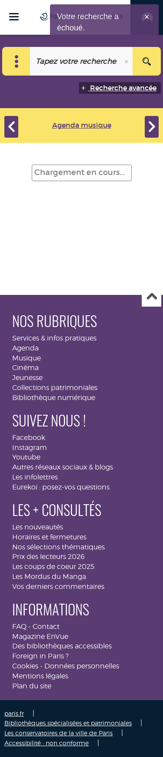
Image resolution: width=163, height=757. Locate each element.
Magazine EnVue (40, 636)
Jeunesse (27, 378)
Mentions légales (40, 676)
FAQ (19, 626)
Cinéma (25, 368)
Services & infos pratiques (54, 338)
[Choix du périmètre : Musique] (16, 61)
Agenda (25, 348)
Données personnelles (81, 666)
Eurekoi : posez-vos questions (61, 487)
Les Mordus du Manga (49, 576)
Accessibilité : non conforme (46, 743)
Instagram (29, 447)
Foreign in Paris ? (40, 656)
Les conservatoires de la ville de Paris (58, 733)
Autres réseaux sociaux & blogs (62, 467)
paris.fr (14, 713)
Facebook (28, 437)
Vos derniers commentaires (58, 586)
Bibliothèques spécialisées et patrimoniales (68, 723)
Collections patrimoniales (54, 387)
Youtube (26, 457)
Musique (26, 358)
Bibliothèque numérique (53, 397)
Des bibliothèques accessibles (62, 646)
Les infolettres (35, 477)
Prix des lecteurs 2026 (48, 556)
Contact (46, 626)
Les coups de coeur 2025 (53, 566)
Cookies (25, 666)
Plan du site (31, 686)
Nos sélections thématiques (58, 547)
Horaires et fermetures (49, 537)
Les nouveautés (37, 527)
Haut (151, 297)
